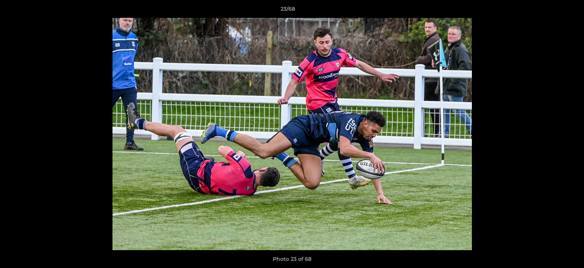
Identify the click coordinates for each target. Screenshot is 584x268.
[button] (552, 10)
